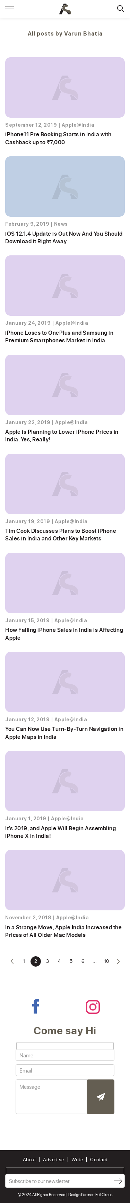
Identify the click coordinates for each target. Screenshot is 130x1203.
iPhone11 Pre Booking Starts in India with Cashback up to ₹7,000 (58, 137)
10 (106, 961)
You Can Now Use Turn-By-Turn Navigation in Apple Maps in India (64, 732)
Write (77, 1159)
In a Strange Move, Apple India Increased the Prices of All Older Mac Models (63, 930)
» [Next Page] (118, 961)
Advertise (53, 1159)
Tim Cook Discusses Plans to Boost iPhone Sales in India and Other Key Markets (60, 534)
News (61, 224)
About (29, 1159)
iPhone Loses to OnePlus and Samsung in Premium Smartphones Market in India (59, 336)
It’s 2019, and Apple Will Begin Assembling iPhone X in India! (60, 831)
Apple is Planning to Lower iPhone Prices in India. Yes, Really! (62, 435)
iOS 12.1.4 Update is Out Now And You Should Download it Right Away (64, 237)
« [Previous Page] (12, 961)
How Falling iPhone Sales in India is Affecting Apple (64, 633)
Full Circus (104, 1194)
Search (120, 8)
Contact (98, 1159)
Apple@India (78, 125)
